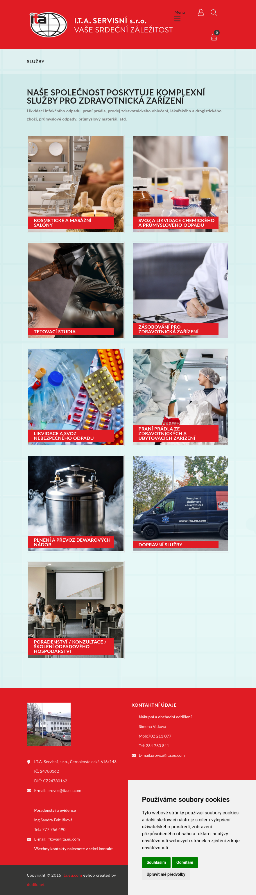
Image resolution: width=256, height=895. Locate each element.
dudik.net (36, 884)
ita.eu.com (72, 875)
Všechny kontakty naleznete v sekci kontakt (73, 848)
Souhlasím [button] (156, 862)
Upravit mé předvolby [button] (166, 874)
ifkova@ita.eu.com (63, 838)
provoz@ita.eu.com (64, 790)
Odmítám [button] (184, 862)
